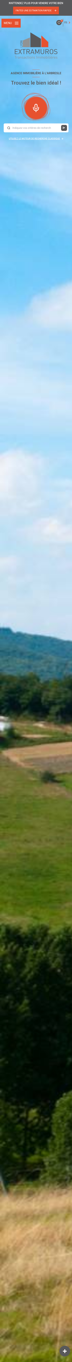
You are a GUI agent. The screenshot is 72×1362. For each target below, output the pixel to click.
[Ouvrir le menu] (11, 23)
